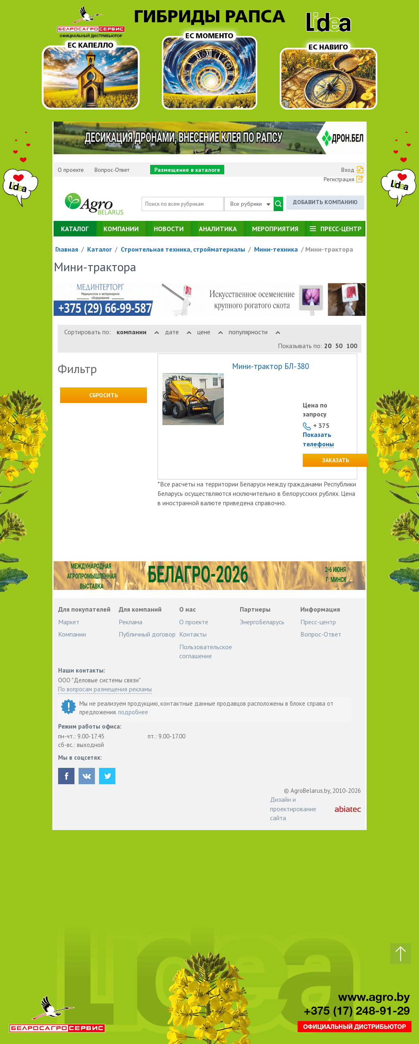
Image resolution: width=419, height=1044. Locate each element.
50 (338, 346)
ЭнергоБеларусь (262, 622)
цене (210, 332)
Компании (121, 229)
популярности (254, 332)
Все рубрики (250, 203)
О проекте (71, 169)
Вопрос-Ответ (112, 169)
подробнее (133, 712)
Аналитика (218, 229)
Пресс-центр (341, 229)
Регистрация (339, 179)
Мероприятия (275, 229)
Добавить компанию (325, 202)
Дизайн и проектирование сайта (293, 808)
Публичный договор (147, 634)
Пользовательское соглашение (205, 651)
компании (138, 332)
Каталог (74, 229)
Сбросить (103, 395)
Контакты (193, 634)
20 (327, 346)
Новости (169, 229)
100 (351, 346)
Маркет (68, 622)
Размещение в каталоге (187, 169)
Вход (347, 169)
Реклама (130, 622)
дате (178, 332)
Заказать (335, 460)
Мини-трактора (329, 249)
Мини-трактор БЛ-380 (270, 366)
